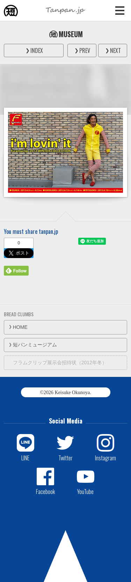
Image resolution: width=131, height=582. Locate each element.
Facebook (45, 491)
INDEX (36, 50)
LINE (25, 457)
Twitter (65, 457)
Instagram (105, 457)
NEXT (115, 50)
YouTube (85, 491)
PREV (84, 50)
